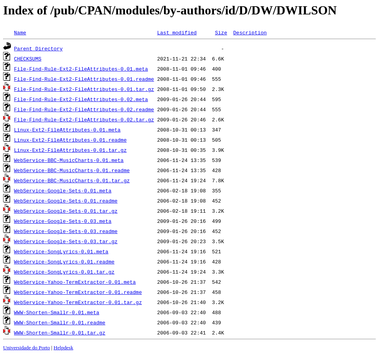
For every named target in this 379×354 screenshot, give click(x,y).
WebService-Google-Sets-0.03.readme (65, 231)
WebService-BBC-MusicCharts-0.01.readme (72, 170)
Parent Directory (38, 48)
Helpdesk (63, 347)
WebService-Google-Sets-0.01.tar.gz (65, 210)
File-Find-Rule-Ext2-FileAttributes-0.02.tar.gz (84, 119)
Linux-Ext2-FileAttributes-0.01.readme (70, 139)
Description (250, 32)
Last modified (176, 32)
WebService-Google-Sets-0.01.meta (63, 190)
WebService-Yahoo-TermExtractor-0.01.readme (78, 291)
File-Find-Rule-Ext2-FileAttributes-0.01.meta (81, 68)
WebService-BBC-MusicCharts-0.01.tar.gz (72, 180)
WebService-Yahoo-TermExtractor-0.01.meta (75, 281)
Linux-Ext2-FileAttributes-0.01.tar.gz (70, 149)
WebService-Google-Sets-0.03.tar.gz (65, 241)
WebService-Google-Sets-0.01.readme (65, 200)
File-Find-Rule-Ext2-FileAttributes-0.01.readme (84, 78)
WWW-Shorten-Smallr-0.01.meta (56, 312)
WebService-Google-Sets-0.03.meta (63, 220)
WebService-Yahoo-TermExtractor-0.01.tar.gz (78, 302)
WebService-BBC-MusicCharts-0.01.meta (69, 160)
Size (221, 32)
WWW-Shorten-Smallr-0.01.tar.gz (59, 332)
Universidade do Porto (26, 347)
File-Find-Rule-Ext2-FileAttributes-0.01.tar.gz (84, 89)
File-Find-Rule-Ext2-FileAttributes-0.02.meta (81, 99)
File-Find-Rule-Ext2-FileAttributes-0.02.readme (84, 109)
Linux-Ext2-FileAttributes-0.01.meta (67, 129)
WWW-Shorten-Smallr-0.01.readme (59, 322)
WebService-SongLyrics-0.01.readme (64, 261)
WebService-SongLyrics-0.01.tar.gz (64, 271)
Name (20, 32)
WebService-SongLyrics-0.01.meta (61, 251)
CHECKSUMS (27, 58)
